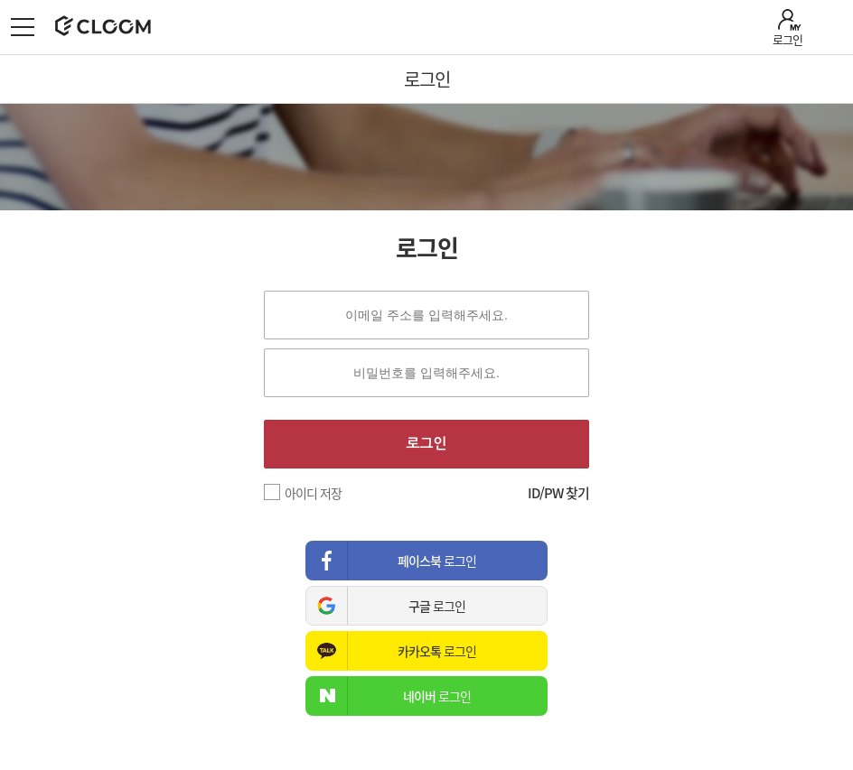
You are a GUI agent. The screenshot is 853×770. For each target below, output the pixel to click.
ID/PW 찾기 (558, 493)
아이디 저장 (313, 493)
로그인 (787, 39)
